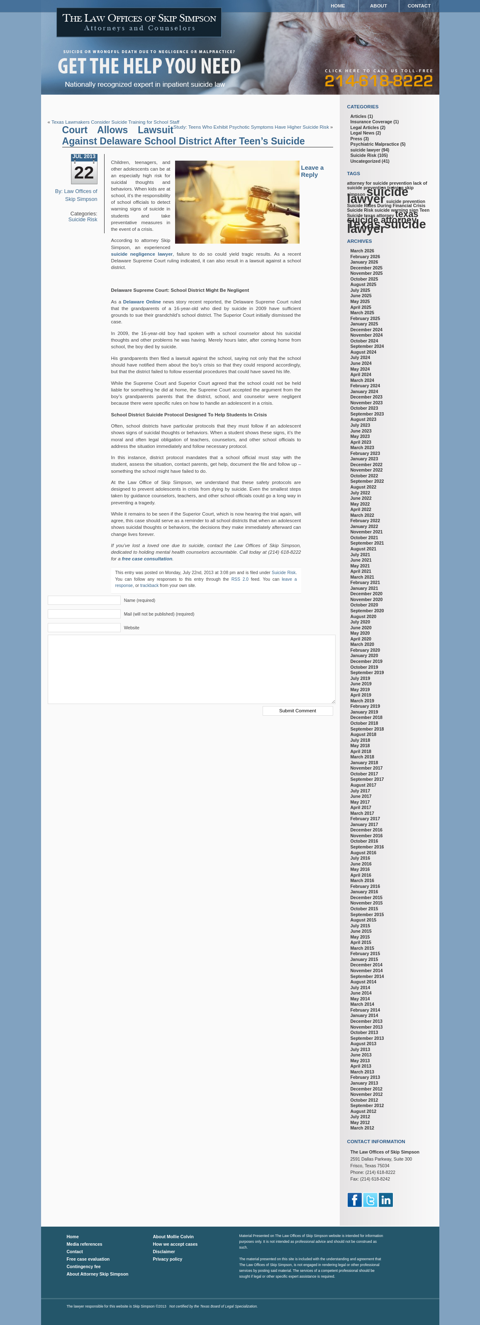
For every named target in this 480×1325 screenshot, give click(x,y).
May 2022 (360, 503)
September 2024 (367, 346)
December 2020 (367, 593)
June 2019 (361, 683)
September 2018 (367, 728)
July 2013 (360, 1049)
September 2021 (367, 542)
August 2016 (364, 852)
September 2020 (367, 610)
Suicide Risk (82, 219)
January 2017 (364, 824)
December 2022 (367, 464)
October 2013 (364, 1032)
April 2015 (361, 942)
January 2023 (364, 458)
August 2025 (364, 284)
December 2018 (367, 717)
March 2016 (362, 880)
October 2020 (364, 604)
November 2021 (367, 531)
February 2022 (365, 520)
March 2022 (362, 515)
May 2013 (360, 1060)
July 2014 (360, 987)
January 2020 (364, 655)
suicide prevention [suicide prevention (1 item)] (405, 201)
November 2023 (367, 402)
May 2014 (360, 998)
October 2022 (364, 475)
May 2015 (360, 936)
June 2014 (361, 992)
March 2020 (362, 644)
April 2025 (361, 307)
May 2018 (360, 745)
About (378, 5)
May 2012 (360, 1122)
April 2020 (361, 638)
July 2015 (360, 925)
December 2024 (367, 329)
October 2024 (364, 340)
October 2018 (364, 723)
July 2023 (360, 425)
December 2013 (367, 1021)
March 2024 (362, 380)
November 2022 (367, 469)
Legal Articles (365, 127)
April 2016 (361, 875)
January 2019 (364, 711)
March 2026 (362, 250)
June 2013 (361, 1054)
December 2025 (367, 267)
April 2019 (361, 694)
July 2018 (360, 740)
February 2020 (365, 650)
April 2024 (361, 374)
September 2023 (367, 413)
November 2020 (367, 599)
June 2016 (361, 863)
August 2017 (364, 784)
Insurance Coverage (371, 121)
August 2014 (364, 981)
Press (357, 138)
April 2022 (361, 509)
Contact (419, 5)
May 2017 (360, 801)
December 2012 (367, 1088)
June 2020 (361, 627)
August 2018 (364, 734)
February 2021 (365, 582)
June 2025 (361, 295)
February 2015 (365, 953)
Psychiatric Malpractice (375, 144)
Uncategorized (366, 161)
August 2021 (364, 548)
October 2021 (364, 537)
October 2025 (364, 278)
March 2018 (362, 756)
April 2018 (361, 751)
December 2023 (367, 396)
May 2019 (360, 689)
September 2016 (367, 846)
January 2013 (364, 1083)
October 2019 (364, 667)
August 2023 (364, 419)
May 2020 (360, 633)
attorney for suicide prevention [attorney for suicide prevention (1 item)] (379, 183)
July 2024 (360, 357)
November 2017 (367, 767)
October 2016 (364, 841)
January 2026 (364, 261)
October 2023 (364, 408)
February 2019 (365, 706)
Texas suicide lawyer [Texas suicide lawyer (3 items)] (386, 226)
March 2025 (362, 312)
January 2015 (364, 959)
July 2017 (360, 790)
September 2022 (367, 481)
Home (338, 5)
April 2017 (361, 807)
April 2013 (361, 1065)
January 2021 (364, 588)
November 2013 (367, 1026)
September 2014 (367, 976)
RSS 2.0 (240, 579)
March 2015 (362, 948)
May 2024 (360, 369)
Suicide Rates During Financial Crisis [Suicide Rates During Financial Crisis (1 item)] (386, 205)
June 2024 (361, 363)
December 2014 (367, 964)
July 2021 (360, 554)
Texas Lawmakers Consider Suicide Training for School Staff (115, 122)
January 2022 (364, 526)
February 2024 (365, 385)
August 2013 (364, 1043)
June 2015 (361, 931)
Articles (359, 116)
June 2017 (361, 796)
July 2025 (360, 290)
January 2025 (364, 323)
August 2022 (364, 486)
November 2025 (367, 273)
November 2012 (367, 1094)
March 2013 (362, 1071)
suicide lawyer (365, 149)
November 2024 (367, 334)
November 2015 (367, 902)
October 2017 (364, 773)
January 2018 (364, 762)
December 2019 (367, 661)
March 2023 (362, 447)
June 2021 (361, 559)
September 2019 (367, 672)
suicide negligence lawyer (142, 254)
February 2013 (365, 1077)
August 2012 (364, 1111)
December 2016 (367, 829)
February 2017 (365, 818)
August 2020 (364, 616)
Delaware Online (142, 301)
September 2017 (367, 779)
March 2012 (362, 1127)
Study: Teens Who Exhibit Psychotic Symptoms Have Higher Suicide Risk (251, 127)
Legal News (363, 132)
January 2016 (364, 891)
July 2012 (360, 1116)
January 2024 (364, 391)
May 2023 (360, 436)
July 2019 (360, 678)
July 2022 (360, 492)
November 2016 (367, 835)
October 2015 (364, 908)
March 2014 (362, 1004)
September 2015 (367, 914)
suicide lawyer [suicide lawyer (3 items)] (378, 195)
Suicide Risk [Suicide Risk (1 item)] (360, 210)
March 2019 (362, 700)
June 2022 (361, 498)
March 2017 (362, 813)
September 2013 (367, 1038)
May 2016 (360, 869)
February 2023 (365, 453)
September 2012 (367, 1105)
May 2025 (360, 301)
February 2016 (365, 886)
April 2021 (361, 571)
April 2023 (361, 442)
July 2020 (360, 621)
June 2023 (361, 430)
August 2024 (364, 352)
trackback (149, 585)
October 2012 (364, 1100)
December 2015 (367, 897)
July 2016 (360, 858)
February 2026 (365, 256)
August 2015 (364, 919)
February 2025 (365, 318)
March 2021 (362, 576)
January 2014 (364, 1015)
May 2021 (360, 565)
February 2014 (365, 1009)
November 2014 (367, 970)
